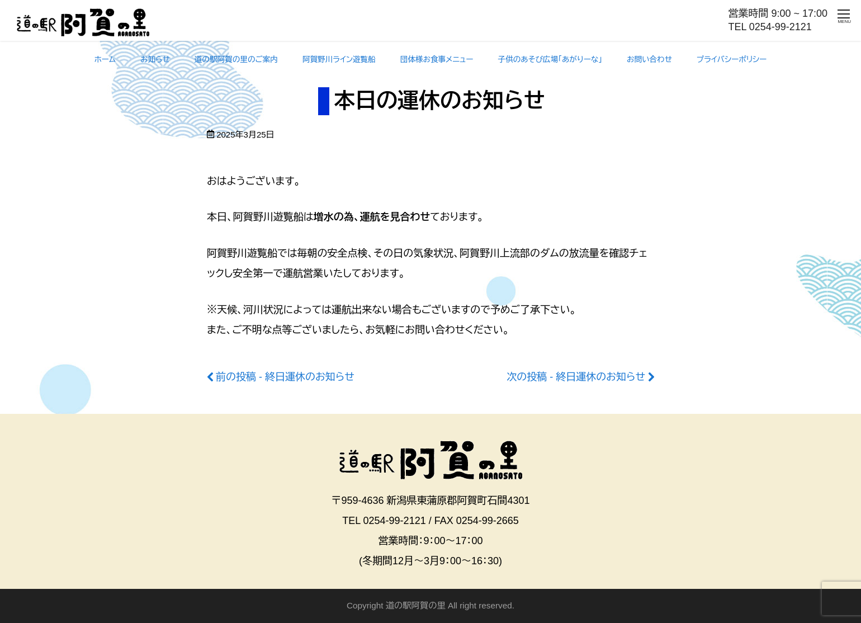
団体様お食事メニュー (437, 59)
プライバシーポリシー (732, 59)
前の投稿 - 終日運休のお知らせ (285, 377)
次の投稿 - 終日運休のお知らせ (576, 377)
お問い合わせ (649, 59)
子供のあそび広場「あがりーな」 (550, 59)
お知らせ (155, 59)
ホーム (105, 59)
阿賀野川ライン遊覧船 (339, 59)
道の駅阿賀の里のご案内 (236, 59)
